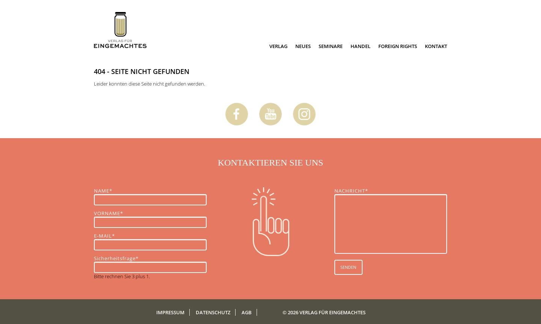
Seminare (331, 46)
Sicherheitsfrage (116, 258)
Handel (360, 46)
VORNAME (108, 213)
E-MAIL (107, 235)
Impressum (170, 312)
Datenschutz (213, 312)
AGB (247, 312)
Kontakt (436, 46)
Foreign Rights (397, 46)
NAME (107, 190)
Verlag (278, 46)
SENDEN (348, 267)
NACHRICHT (351, 190)
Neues (303, 46)
